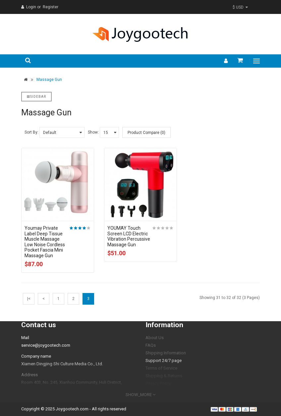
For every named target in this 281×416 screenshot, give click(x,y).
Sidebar (36, 96)
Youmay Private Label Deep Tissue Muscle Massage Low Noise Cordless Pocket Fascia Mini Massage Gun (45, 241)
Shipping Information (165, 352)
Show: (93, 132)
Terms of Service (161, 368)
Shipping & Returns (163, 375)
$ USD (240, 7)
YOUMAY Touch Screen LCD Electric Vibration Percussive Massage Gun (128, 236)
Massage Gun (49, 79)
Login (31, 7)
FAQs (150, 345)
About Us (154, 337)
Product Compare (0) (146, 132)
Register (50, 7)
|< (28, 298)
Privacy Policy (158, 383)
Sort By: (31, 132)
